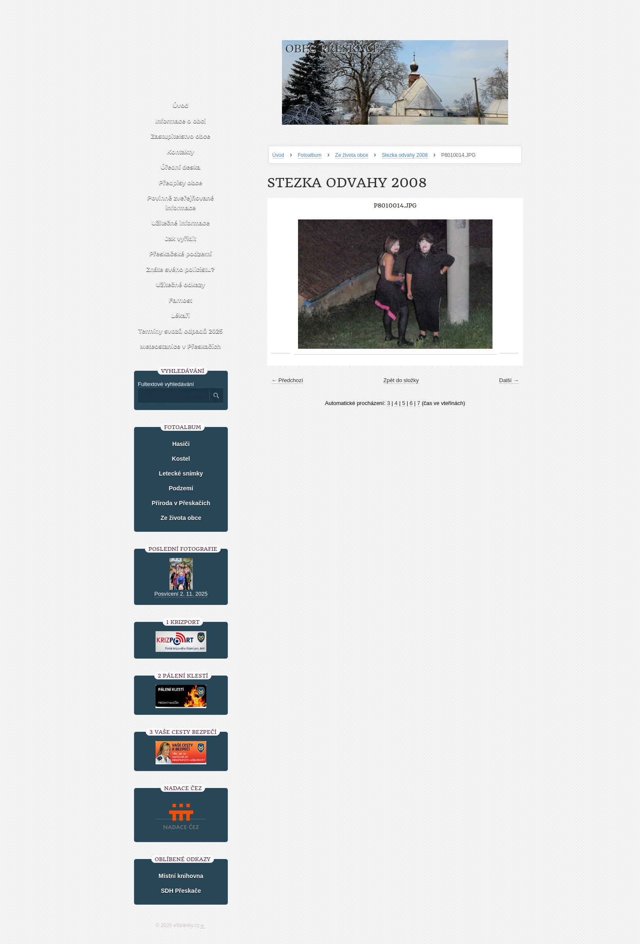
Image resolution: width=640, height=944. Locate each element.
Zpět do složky (401, 380)
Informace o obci (180, 120)
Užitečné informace (180, 222)
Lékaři (180, 315)
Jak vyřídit (180, 238)
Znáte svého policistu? (180, 269)
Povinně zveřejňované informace (180, 202)
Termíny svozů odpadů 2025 (180, 330)
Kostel (181, 458)
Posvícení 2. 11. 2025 (181, 594)
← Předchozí (287, 380)
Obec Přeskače (332, 48)
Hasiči (180, 444)
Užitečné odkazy (180, 284)
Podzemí (181, 488)
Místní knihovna (181, 876)
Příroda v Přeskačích (181, 503)
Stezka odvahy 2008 (405, 155)
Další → (509, 380)
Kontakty (180, 151)
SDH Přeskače (181, 890)
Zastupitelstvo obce (181, 136)
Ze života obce (351, 155)
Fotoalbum (310, 155)
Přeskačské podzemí (180, 253)
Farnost (180, 300)
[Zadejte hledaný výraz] (173, 395)
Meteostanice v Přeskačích (180, 346)
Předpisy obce (180, 182)
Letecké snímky (181, 473)
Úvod (278, 155)
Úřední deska (180, 166)
